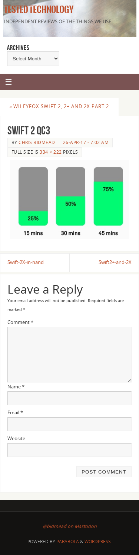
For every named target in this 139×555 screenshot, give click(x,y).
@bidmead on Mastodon (70, 526)
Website (16, 438)
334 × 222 (51, 152)
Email (15, 412)
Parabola (67, 541)
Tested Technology (37, 9)
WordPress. (98, 541)
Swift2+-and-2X (115, 262)
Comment (20, 322)
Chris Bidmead (37, 142)
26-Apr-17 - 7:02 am (86, 142)
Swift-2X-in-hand (25, 262)
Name (15, 387)
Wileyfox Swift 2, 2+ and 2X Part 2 (59, 106)
